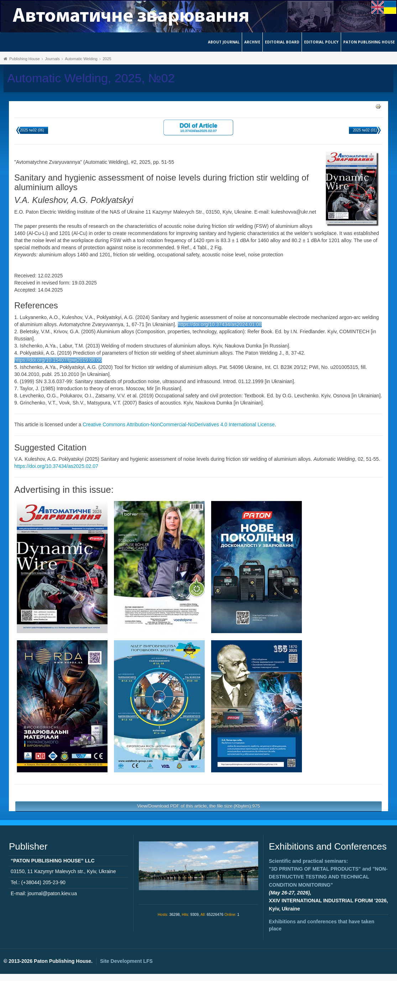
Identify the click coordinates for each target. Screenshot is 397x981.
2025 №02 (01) (365, 130)
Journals (52, 59)
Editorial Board (282, 42)
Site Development (126, 961)
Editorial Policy (321, 42)
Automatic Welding (81, 59)
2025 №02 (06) (32, 130)
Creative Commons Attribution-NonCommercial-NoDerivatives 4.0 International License (179, 424)
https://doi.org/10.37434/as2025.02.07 (56, 466)
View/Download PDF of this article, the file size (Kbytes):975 (198, 806)
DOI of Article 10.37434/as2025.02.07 (199, 127)
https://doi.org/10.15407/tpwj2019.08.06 (58, 360)
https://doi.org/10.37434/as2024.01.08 (220, 324)
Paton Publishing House (369, 42)
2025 (107, 59)
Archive (252, 42)
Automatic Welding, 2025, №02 (91, 78)
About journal (224, 42)
